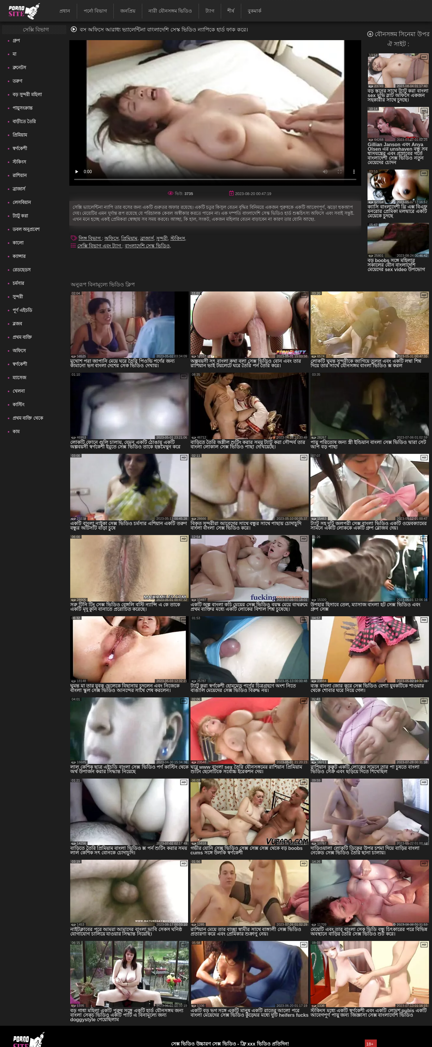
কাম (16, 431)
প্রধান (64, 10)
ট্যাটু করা (20, 215)
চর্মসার (18, 283)
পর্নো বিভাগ (95, 10)
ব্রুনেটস (19, 67)
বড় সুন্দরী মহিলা (27, 94)
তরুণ (17, 81)
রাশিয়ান (20, 175)
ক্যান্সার (19, 256)
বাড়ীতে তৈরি (24, 121)
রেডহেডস (22, 269)
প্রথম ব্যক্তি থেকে (28, 418)
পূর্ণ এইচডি (22, 310)
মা (14, 54)
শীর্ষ (230, 10)
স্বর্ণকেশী (20, 148)
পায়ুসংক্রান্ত (22, 108)
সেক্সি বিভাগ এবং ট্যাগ (99, 245)
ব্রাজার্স (19, 188)
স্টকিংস (19, 161)
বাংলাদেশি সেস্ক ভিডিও (147, 245)
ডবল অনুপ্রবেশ (26, 229)
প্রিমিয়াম (20, 135)
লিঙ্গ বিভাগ (90, 238)
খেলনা (19, 391)
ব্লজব (17, 323)
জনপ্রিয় (127, 10)
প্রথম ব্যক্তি (22, 337)
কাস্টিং (18, 404)
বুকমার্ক (254, 10)
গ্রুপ (16, 40)
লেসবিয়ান (22, 202)
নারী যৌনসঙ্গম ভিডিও (170, 10)
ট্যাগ (210, 10)
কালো (18, 242)
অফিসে (19, 350)
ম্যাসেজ (19, 377)
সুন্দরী (18, 296)
